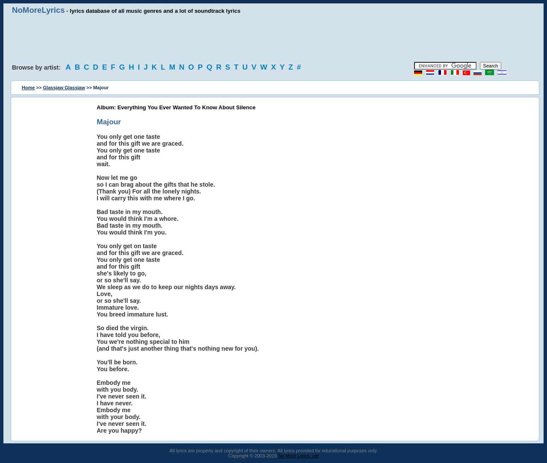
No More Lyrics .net (298, 455)
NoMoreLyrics (38, 10)
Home (28, 87)
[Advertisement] (273, 38)
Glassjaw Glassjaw (64, 87)
